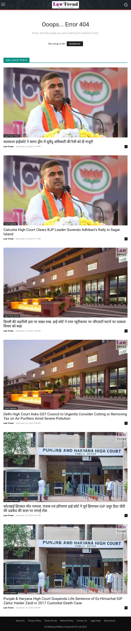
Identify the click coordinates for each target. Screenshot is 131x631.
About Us (20, 620)
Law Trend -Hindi (12, 136)
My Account (109, 620)
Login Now (95, 620)
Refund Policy (66, 620)
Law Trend (8, 146)
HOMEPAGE (75, 44)
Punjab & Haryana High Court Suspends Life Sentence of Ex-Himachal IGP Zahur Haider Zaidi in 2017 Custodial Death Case (62, 601)
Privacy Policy (34, 620)
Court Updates (11, 224)
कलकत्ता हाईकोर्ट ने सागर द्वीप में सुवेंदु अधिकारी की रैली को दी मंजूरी (48, 142)
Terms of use (50, 620)
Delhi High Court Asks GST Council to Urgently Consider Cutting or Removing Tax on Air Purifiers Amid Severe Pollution (65, 416)
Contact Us (82, 620)
